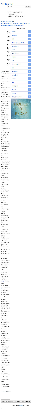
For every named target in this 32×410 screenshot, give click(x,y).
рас (3, 280)
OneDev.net (7, 4)
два (2, 287)
